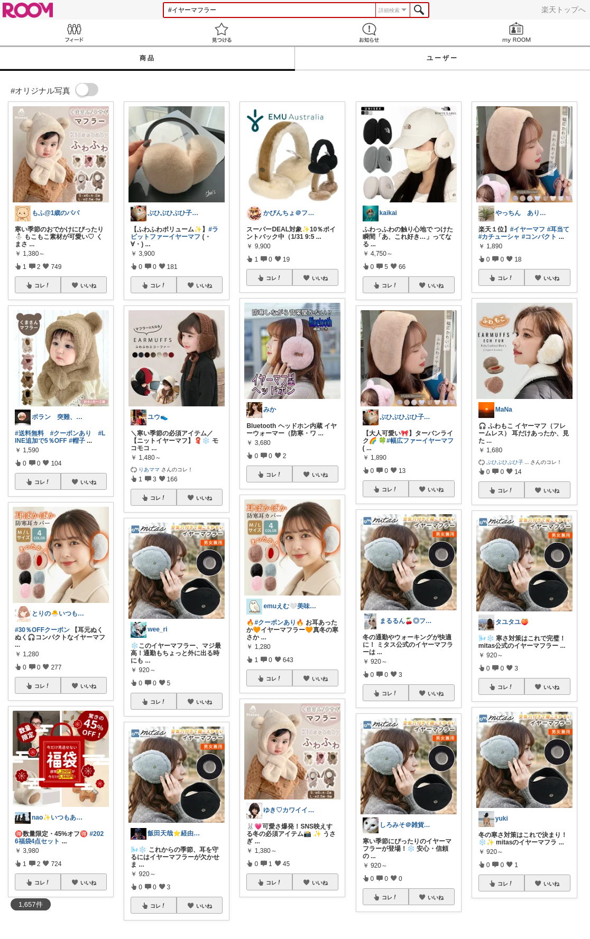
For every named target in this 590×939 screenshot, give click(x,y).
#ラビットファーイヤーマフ (174, 233)
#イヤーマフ (528, 229)
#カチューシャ (499, 236)
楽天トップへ (563, 9)
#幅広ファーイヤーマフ (420, 440)
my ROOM (516, 32)
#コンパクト (539, 236)
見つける (221, 32)
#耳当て (558, 229)
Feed (74, 32)
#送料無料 (29, 433)
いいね (88, 285)
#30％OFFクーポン (42, 630)
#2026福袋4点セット (59, 837)
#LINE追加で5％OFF (60, 437)
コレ (42, 285)
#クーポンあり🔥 (279, 622)
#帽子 (77, 440)
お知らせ (369, 32)
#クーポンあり (71, 433)
